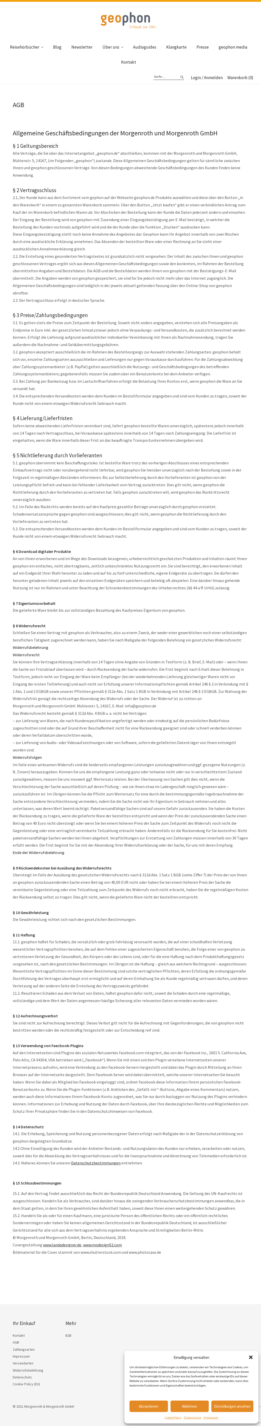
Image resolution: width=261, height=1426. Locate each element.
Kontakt (128, 62)
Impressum (211, 1417)
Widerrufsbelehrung (28, 1370)
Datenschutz (192, 1417)
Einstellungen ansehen (232, 1406)
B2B (68, 1335)
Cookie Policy (173, 1417)
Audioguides (144, 47)
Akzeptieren (148, 1406)
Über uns (110, 47)
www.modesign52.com (102, 1244)
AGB (16, 1342)
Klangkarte (176, 47)
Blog (57, 47)
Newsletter (82, 47)
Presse (203, 47)
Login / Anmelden (207, 77)
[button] (250, 1357)
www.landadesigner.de (62, 1244)
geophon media (233, 47)
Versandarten (23, 1363)
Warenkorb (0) (240, 77)
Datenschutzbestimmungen (96, 1162)
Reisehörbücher (24, 47)
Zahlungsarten (24, 1349)
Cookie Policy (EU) (26, 1384)
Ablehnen (189, 1406)
